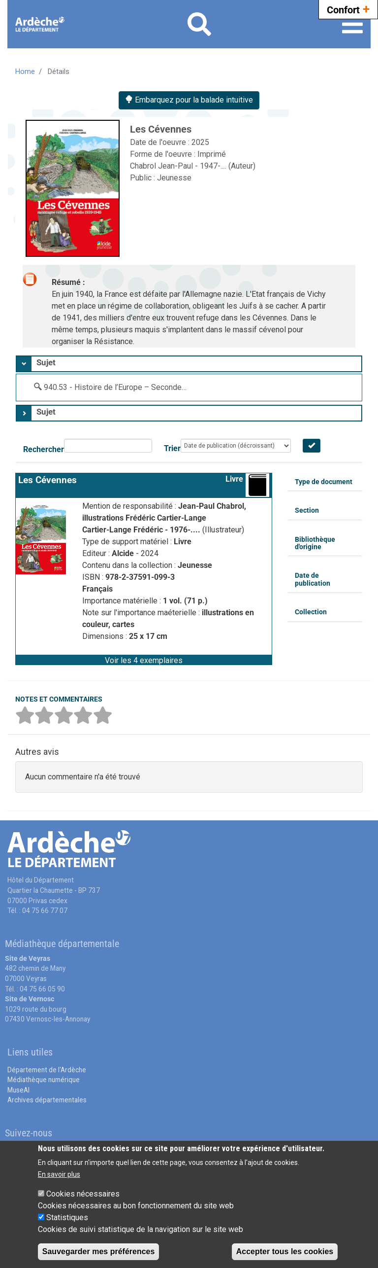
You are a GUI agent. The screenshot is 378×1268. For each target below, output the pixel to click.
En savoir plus (59, 1174)
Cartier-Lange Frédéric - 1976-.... (142, 529)
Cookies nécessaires (83, 1193)
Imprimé (211, 154)
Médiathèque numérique (43, 1080)
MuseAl (18, 1090)
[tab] (189, 363)
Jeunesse (174, 177)
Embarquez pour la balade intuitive (189, 100)
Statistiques (67, 1217)
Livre (234, 479)
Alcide (124, 553)
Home (25, 71)
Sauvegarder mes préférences (98, 1251)
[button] (144, 660)
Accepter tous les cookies (284, 1251)
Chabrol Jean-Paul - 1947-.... (179, 166)
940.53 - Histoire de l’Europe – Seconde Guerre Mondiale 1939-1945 (162, 387)
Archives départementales (47, 1100)
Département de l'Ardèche (46, 1070)
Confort (348, 8)
